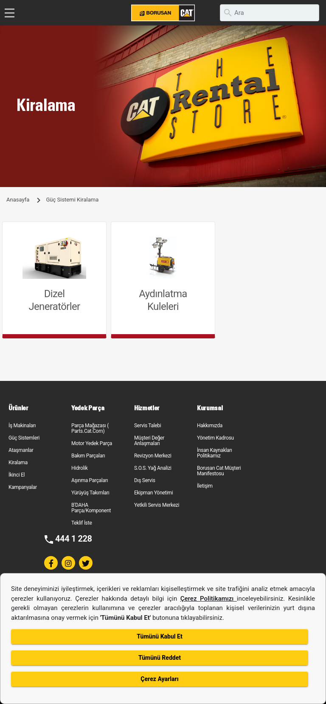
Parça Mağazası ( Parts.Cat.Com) (90, 428)
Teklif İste (81, 523)
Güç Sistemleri (23, 438)
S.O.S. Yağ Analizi (152, 468)
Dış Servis (144, 480)
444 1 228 (73, 539)
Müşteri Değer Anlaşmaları (149, 440)
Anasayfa (17, 199)
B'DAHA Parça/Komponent (91, 508)
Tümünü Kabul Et (159, 636)
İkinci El (16, 475)
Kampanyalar (22, 487)
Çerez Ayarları (159, 679)
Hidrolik (79, 468)
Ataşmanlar (21, 450)
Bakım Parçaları (88, 456)
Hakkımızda (209, 426)
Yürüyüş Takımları (90, 493)
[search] (269, 12)
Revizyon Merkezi (152, 456)
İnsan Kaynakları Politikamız (214, 453)
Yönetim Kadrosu (215, 438)
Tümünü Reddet (159, 657)
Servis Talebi (147, 426)
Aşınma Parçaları (89, 480)
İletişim (205, 486)
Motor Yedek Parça (91, 443)
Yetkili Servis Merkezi (156, 505)
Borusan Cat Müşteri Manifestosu (219, 471)
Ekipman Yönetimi (153, 493)
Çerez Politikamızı (208, 598)
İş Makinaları (22, 426)
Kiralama (18, 463)
